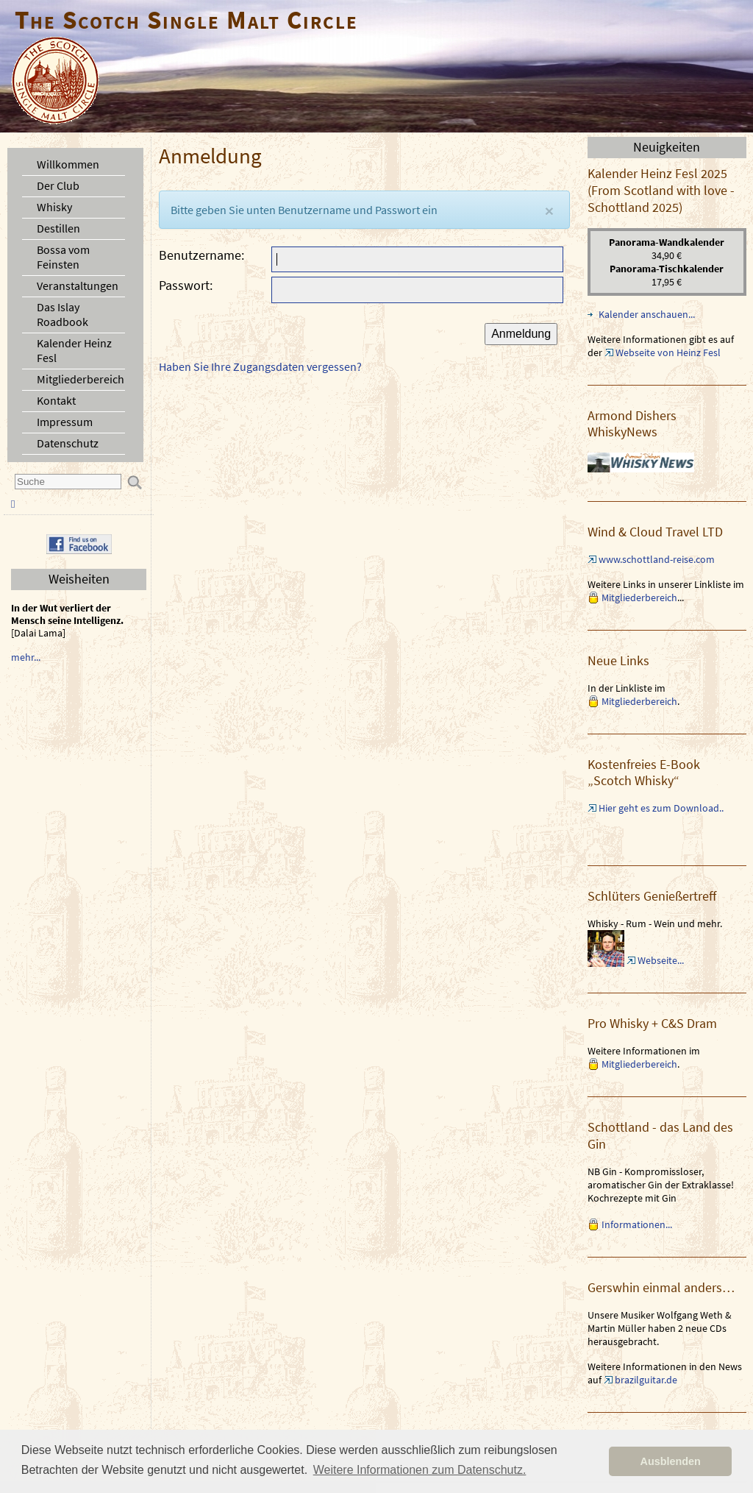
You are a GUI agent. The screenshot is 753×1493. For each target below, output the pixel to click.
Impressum (65, 421)
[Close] (549, 210)
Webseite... (661, 960)
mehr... (25, 657)
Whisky (54, 206)
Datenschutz (68, 443)
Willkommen (68, 164)
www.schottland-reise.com (657, 559)
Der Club (58, 185)
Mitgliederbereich (80, 379)
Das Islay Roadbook (62, 314)
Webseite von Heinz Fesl (668, 352)
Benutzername (200, 255)
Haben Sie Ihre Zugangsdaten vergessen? (260, 366)
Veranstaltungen (77, 285)
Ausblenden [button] (670, 1461)
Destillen (58, 228)
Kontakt (56, 400)
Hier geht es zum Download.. (661, 808)
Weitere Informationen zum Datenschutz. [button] (420, 1470)
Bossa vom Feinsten (63, 257)
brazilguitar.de (646, 1379)
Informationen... (637, 1224)
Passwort (184, 285)
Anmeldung (521, 333)
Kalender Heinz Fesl (74, 350)
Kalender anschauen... (647, 314)
